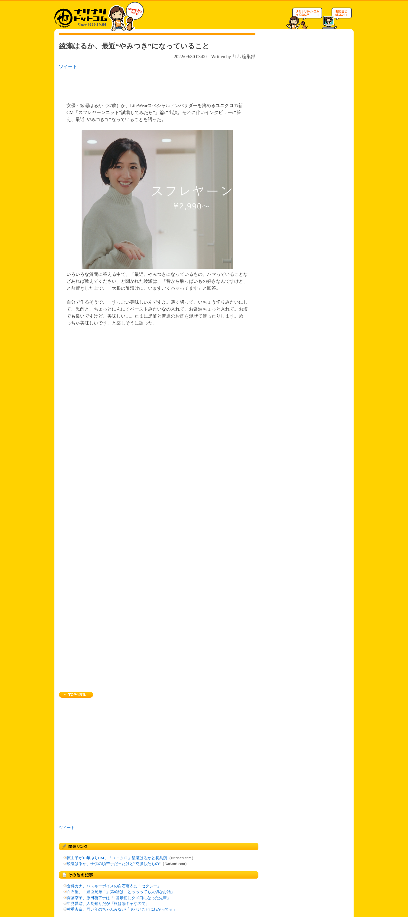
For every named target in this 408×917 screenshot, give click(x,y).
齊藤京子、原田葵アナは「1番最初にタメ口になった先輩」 (119, 898)
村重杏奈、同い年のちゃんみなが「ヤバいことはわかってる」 (122, 909)
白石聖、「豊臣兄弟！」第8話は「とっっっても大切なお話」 (121, 892)
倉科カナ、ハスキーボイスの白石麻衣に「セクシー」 (114, 886)
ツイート (68, 66)
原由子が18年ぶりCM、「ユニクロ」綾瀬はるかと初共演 (117, 858)
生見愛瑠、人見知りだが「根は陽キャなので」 (108, 904)
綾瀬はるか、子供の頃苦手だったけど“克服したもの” (113, 864)
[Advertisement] (137, 84)
